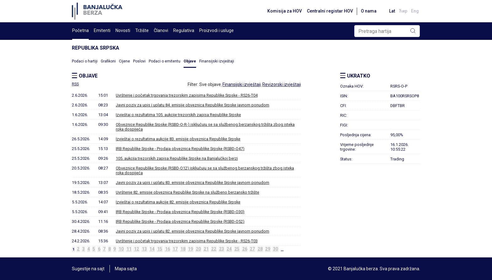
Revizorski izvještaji (281, 84)
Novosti (122, 30)
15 (159, 248)
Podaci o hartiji (85, 61)
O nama (369, 10)
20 (198, 248)
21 (206, 248)
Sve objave (210, 84)
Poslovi (139, 61)
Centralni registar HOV (330, 10)
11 (128, 248)
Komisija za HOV (284, 10)
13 (144, 248)
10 (121, 248)
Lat (392, 10)
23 (221, 248)
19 (190, 248)
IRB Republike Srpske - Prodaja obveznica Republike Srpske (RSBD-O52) (180, 221)
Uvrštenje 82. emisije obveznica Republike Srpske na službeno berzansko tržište (187, 192)
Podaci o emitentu (164, 61)
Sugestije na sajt (88, 268)
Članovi (161, 30)
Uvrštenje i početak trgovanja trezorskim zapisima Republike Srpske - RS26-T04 (187, 95)
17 (175, 248)
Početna (80, 30)
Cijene (124, 61)
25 (236, 248)
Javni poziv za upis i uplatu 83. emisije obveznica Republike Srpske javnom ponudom (192, 182)
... (282, 248)
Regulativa (183, 30)
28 (260, 248)
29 (267, 248)
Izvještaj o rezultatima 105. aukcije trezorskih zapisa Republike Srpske (178, 114)
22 (213, 248)
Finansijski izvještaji (216, 61)
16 (167, 248)
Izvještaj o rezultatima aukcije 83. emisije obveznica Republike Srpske (178, 139)
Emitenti (102, 30)
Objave (190, 61)
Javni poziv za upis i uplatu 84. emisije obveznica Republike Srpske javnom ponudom (192, 105)
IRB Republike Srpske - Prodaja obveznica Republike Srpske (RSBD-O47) (180, 148)
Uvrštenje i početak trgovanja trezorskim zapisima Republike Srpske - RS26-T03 (187, 241)
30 (275, 248)
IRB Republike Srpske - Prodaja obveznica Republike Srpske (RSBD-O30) (180, 211)
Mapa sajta (126, 268)
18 (182, 248)
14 (151, 248)
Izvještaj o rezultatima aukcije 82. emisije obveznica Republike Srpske (178, 202)
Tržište (142, 30)
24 (229, 248)
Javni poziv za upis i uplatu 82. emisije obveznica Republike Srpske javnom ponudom (192, 231)
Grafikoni (108, 61)
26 (244, 248)
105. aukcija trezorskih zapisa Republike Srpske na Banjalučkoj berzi (177, 158)
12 (136, 248)
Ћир (403, 10)
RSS (75, 84)
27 (252, 248)
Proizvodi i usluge (216, 30)
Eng (415, 10)
